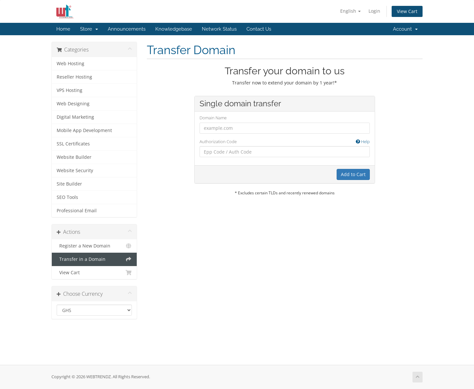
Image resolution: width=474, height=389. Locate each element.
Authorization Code (285, 142)
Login (374, 11)
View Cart (407, 11)
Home (63, 29)
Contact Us (258, 29)
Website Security (75, 170)
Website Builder (74, 157)
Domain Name (213, 118)
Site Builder (69, 184)
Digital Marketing (75, 117)
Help (363, 141)
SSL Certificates (73, 144)
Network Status (219, 29)
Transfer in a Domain (94, 259)
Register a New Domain (94, 246)
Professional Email (77, 211)
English (350, 11)
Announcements (127, 29)
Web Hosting (70, 64)
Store (89, 29)
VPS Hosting (69, 90)
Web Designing (73, 104)
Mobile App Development (84, 130)
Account (405, 29)
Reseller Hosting (74, 77)
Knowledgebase (173, 29)
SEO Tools (67, 197)
